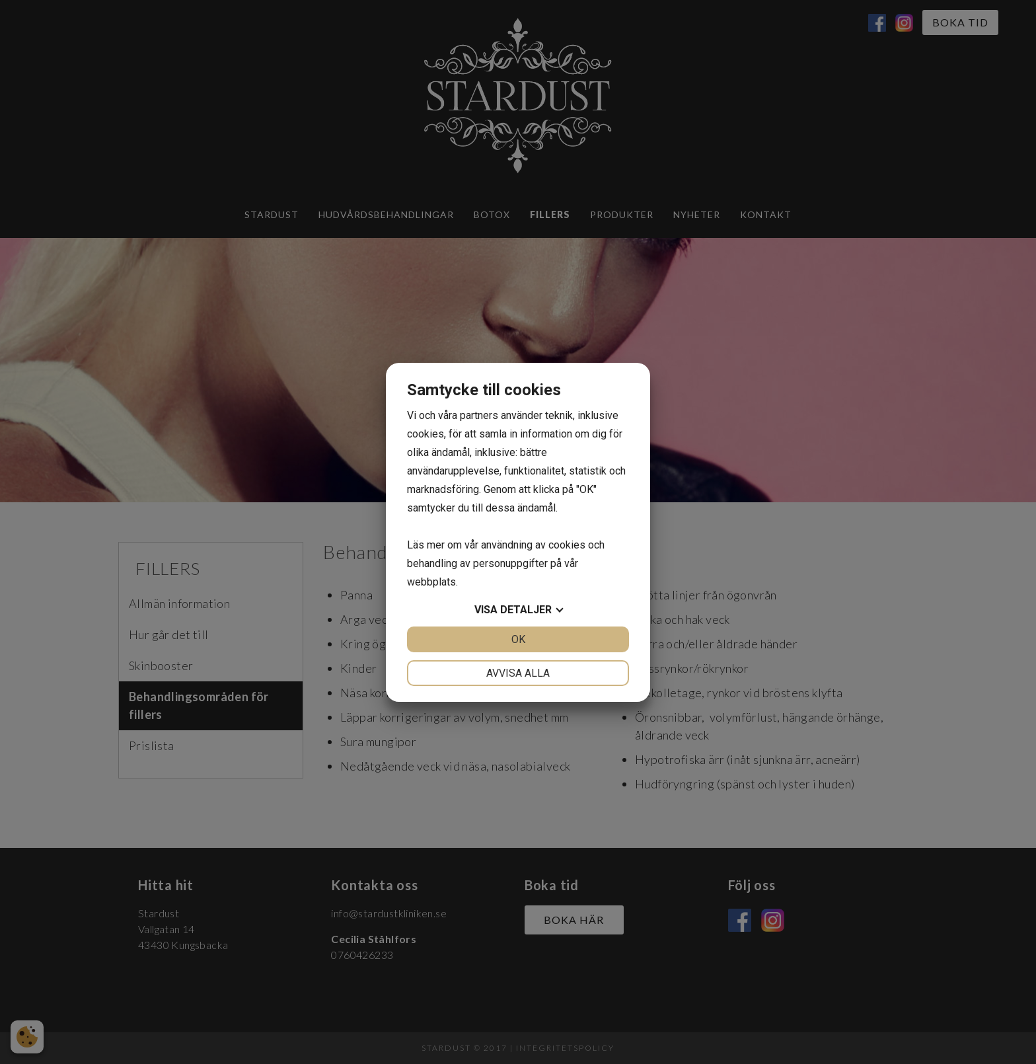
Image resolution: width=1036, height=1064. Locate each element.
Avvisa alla (518, 673)
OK (518, 639)
